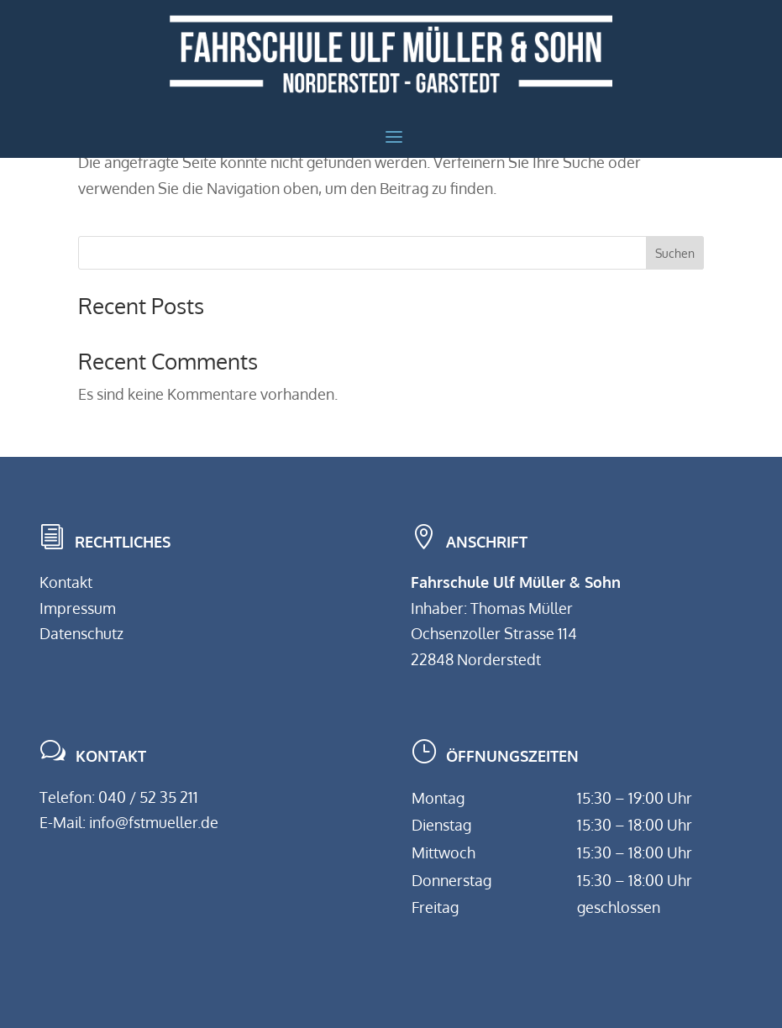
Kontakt (65, 582)
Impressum (77, 608)
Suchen (675, 253)
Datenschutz (81, 633)
